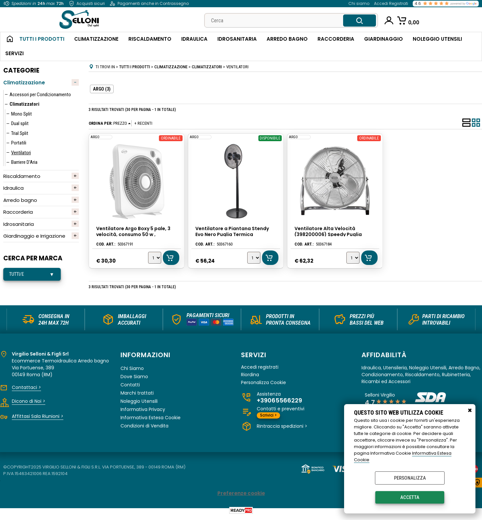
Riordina (250, 378)
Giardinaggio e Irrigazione (34, 235)
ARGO (94, 137)
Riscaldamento (149, 38)
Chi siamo (358, 3)
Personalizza (410, 478)
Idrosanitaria (237, 38)
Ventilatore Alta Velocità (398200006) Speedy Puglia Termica (328, 234)
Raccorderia (336, 38)
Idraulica (194, 38)
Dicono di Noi (28, 404)
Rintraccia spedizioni (282, 429)
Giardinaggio (383, 38)
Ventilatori (21, 153)
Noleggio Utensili (437, 38)
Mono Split (21, 114)
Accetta (409, 497)
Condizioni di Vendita (144, 429)
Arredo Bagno (287, 38)
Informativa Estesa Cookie (150, 421)
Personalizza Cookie (263, 386)
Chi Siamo (132, 371)
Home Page (7, 39)
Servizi (14, 53)
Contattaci (26, 390)
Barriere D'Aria (24, 162)
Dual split (20, 123)
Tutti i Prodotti (41, 38)
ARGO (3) (102, 89)
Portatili (18, 143)
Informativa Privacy (142, 412)
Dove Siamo (134, 380)
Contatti (130, 388)
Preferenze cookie (241, 496)
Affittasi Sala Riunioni (37, 419)
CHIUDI (470, 410)
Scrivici (268, 419)
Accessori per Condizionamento (40, 95)
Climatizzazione (96, 38)
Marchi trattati (137, 396)
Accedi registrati (259, 370)
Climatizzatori (24, 104)
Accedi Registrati (391, 3)
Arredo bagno (20, 200)
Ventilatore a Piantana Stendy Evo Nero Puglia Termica (232, 231)
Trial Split (19, 133)
